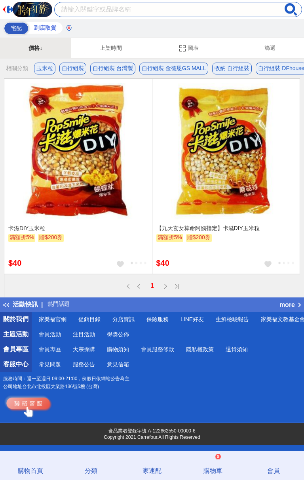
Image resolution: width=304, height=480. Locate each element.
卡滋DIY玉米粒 (26, 228)
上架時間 (111, 48)
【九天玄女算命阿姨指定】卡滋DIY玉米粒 (208, 228)
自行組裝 (73, 68)
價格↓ (35, 48)
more (290, 304)
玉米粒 (44, 68)
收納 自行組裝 (232, 68)
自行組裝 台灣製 (113, 68)
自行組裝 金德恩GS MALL (174, 68)
